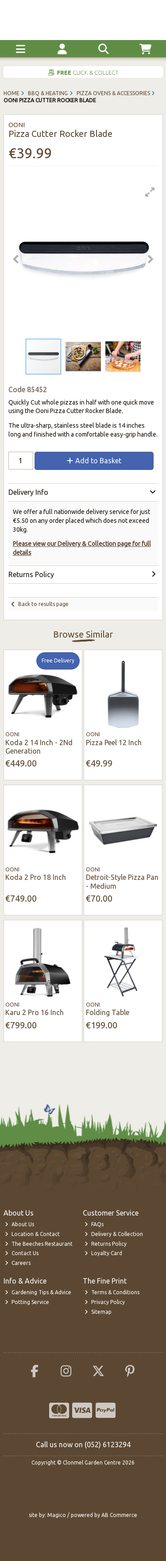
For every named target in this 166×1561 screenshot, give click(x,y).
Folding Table (107, 1012)
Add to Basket (94, 461)
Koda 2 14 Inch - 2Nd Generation (39, 746)
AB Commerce (119, 1515)
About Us (19, 1224)
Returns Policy (106, 1244)
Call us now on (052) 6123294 (83, 1445)
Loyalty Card (103, 1253)
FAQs (94, 1224)
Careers (18, 1263)
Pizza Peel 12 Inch (114, 742)
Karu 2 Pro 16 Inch (34, 1012)
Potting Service (27, 1302)
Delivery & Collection (114, 1234)
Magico (56, 1515)
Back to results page (43, 604)
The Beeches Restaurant (39, 1244)
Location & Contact (32, 1234)
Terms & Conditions (112, 1292)
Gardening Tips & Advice (38, 1292)
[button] (150, 192)
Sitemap (98, 1312)
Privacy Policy (105, 1302)
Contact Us (22, 1253)
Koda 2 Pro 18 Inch (35, 877)
